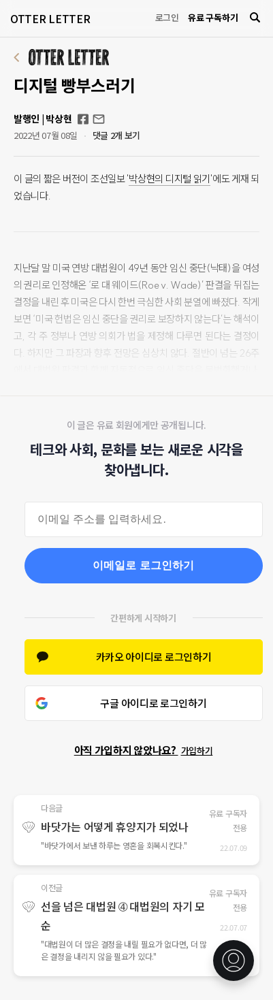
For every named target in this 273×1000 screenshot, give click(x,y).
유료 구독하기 (213, 17)
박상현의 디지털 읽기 (169, 178)
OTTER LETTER (50, 18)
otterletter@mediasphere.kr (99, 119)
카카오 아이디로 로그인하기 (154, 656)
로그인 (167, 17)
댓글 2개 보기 (117, 135)
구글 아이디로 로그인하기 (153, 703)
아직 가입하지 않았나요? (143, 750)
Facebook (83, 119)
